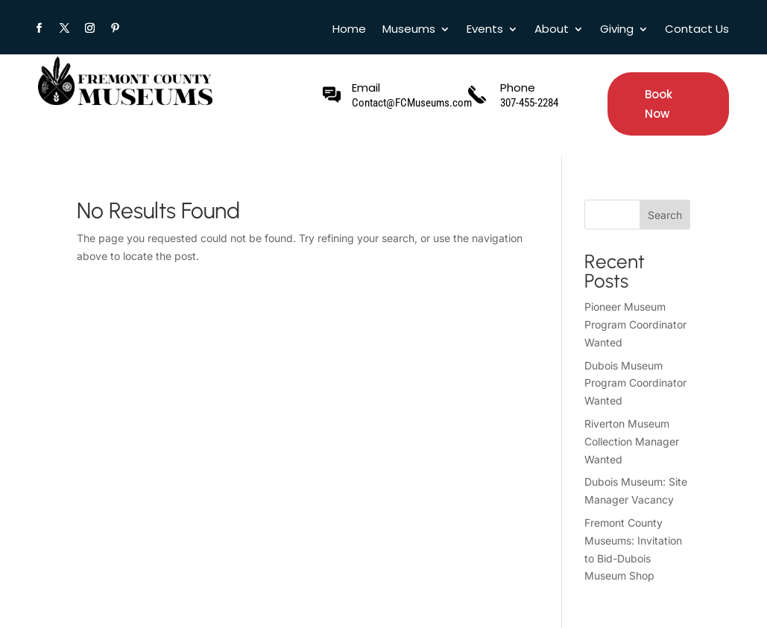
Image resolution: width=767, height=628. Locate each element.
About (551, 30)
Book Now (658, 103)
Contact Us (697, 30)
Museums (408, 30)
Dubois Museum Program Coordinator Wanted (635, 383)
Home (349, 30)
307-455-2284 (529, 103)
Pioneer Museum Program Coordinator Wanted (635, 324)
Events (485, 30)
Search (665, 215)
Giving (617, 30)
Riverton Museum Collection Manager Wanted (631, 441)
